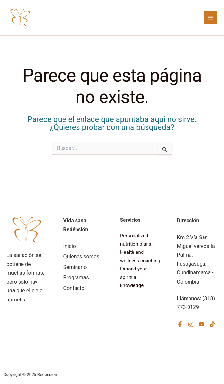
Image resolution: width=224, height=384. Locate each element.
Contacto (74, 288)
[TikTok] (212, 324)
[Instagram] (191, 324)
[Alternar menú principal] (210, 17)
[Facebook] (180, 324)
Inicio (69, 246)
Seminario (75, 267)
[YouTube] (201, 324)
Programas (76, 277)
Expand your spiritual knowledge (133, 277)
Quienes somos (81, 256)
